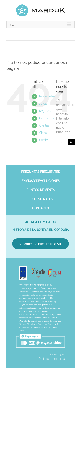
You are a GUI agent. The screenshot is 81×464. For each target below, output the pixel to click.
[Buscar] (71, 142)
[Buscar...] (62, 142)
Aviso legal (57, 354)
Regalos (45, 111)
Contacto (40, 208)
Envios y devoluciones (41, 181)
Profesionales (41, 199)
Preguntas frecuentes (40, 172)
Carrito (43, 140)
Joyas (43, 103)
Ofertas (44, 125)
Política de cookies (52, 358)
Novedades (47, 96)
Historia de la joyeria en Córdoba (41, 230)
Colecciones (47, 118)
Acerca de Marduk (40, 222)
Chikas (43, 133)
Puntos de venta (40, 190)
